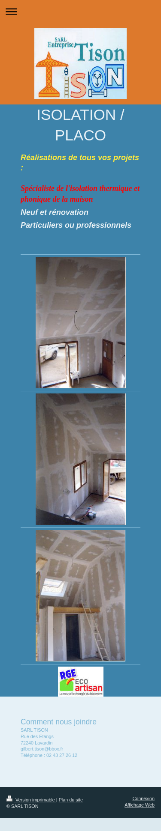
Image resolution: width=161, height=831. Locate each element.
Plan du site (71, 799)
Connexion (143, 798)
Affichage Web (140, 804)
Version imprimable (31, 799)
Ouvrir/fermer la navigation (80, 11)
